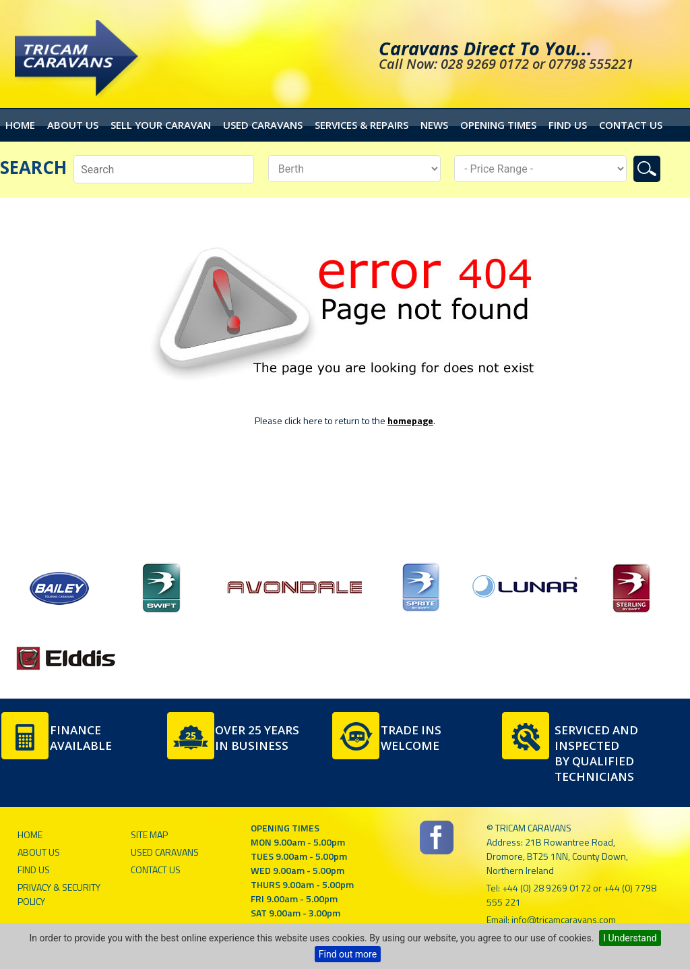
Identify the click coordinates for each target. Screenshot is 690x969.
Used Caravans (263, 124)
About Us (72, 124)
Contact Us (630, 124)
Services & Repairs (361, 124)
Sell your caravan (161, 124)
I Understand (629, 938)
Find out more (348, 954)
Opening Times (498, 124)
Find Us (567, 124)
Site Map (149, 834)
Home (20, 124)
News (434, 124)
